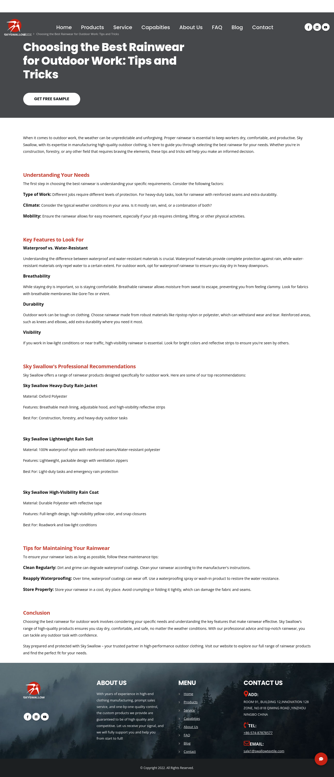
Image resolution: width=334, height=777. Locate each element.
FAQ (217, 27)
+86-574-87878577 (258, 732)
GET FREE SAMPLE (51, 99)
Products (92, 27)
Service (122, 27)
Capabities (156, 27)
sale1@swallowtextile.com (264, 751)
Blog (237, 27)
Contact (262, 27)
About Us (190, 27)
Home (64, 27)
